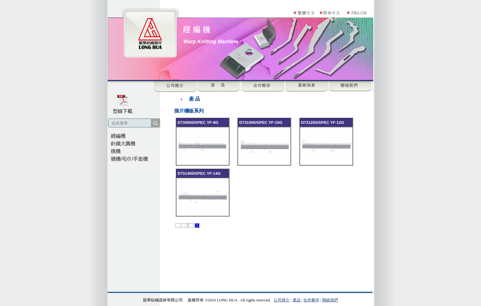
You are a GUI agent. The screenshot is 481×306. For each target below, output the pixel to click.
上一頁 (184, 225)
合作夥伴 (311, 300)
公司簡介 (282, 300)
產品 (297, 300)
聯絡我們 (330, 300)
